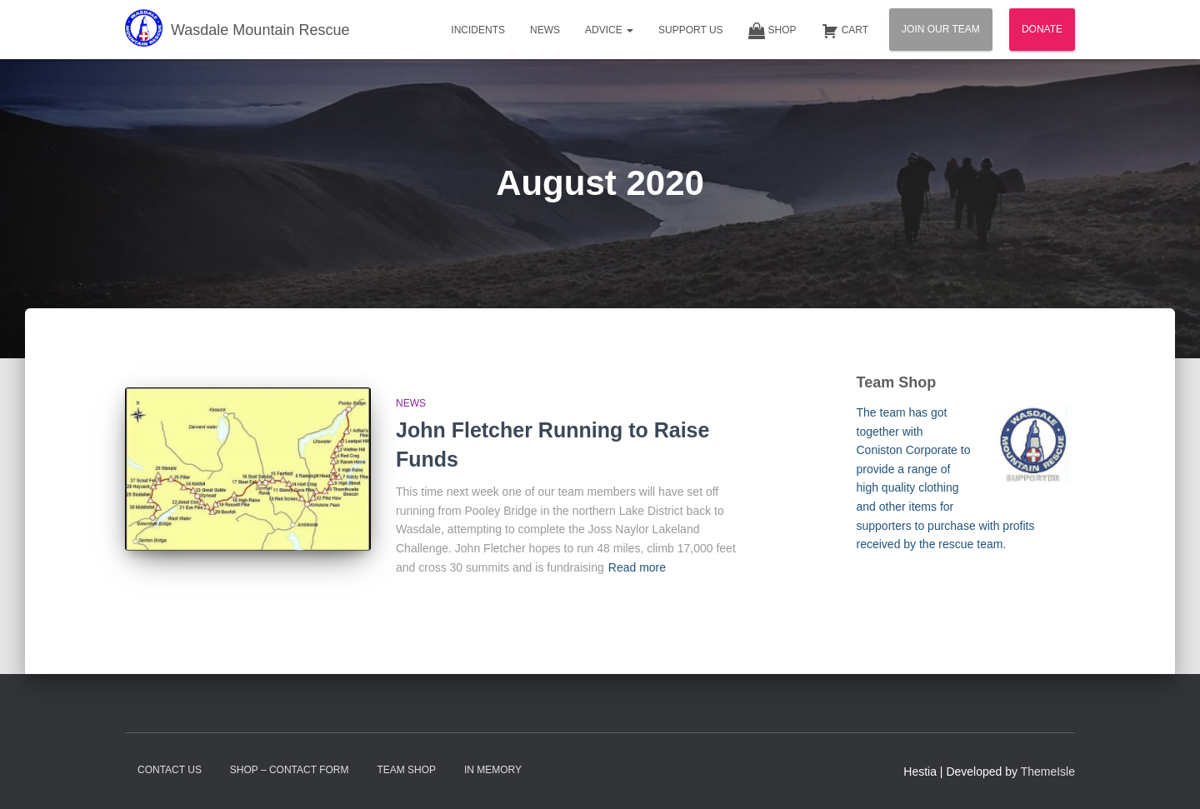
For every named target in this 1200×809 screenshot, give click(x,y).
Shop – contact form (289, 770)
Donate (1042, 29)
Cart (845, 30)
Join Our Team (941, 29)
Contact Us (170, 770)
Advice (609, 30)
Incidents (478, 30)
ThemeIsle (1048, 771)
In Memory (493, 770)
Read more (637, 567)
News (545, 30)
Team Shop (406, 770)
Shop (772, 30)
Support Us (690, 30)
